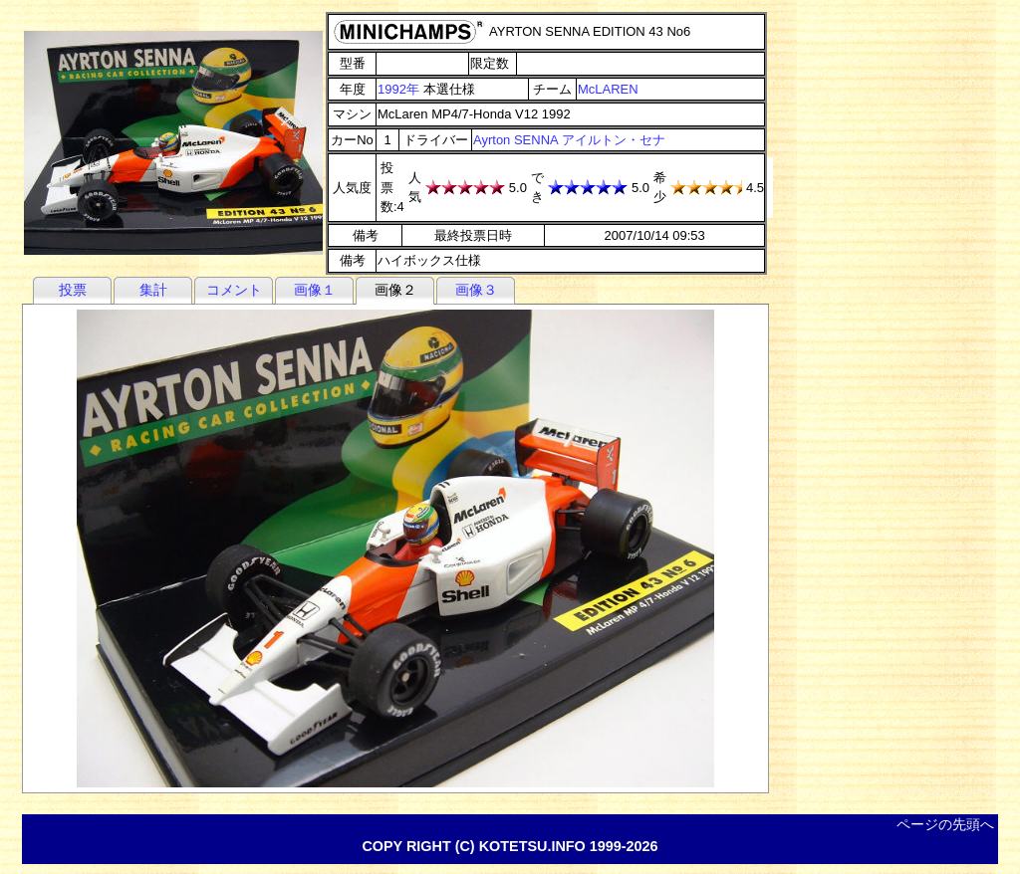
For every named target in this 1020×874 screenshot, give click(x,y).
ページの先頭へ (945, 824)
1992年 (398, 89)
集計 (153, 290)
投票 (73, 290)
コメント (234, 290)
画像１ (315, 290)
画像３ (476, 290)
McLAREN (608, 89)
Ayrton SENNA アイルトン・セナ (569, 139)
